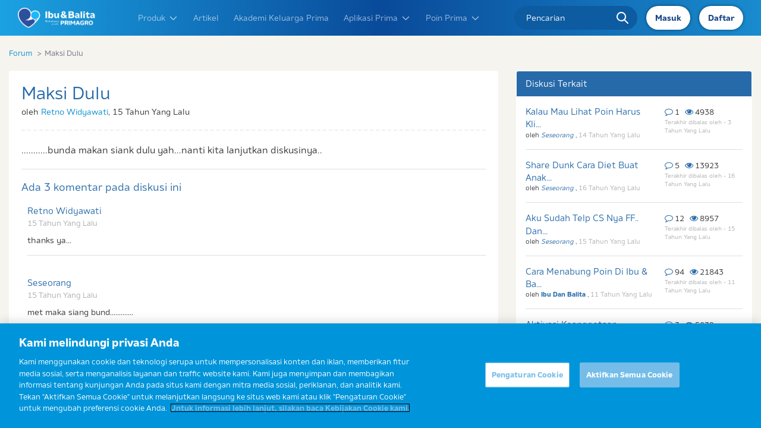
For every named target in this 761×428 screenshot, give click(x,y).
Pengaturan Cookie (527, 374)
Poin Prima (453, 17)
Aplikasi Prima (377, 17)
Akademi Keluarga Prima (281, 17)
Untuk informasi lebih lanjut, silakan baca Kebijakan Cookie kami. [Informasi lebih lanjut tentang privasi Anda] (290, 408)
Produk (158, 17)
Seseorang (49, 282)
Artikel (206, 17)
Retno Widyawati (74, 111)
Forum (20, 53)
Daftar (721, 17)
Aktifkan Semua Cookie (629, 374)
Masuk (668, 17)
